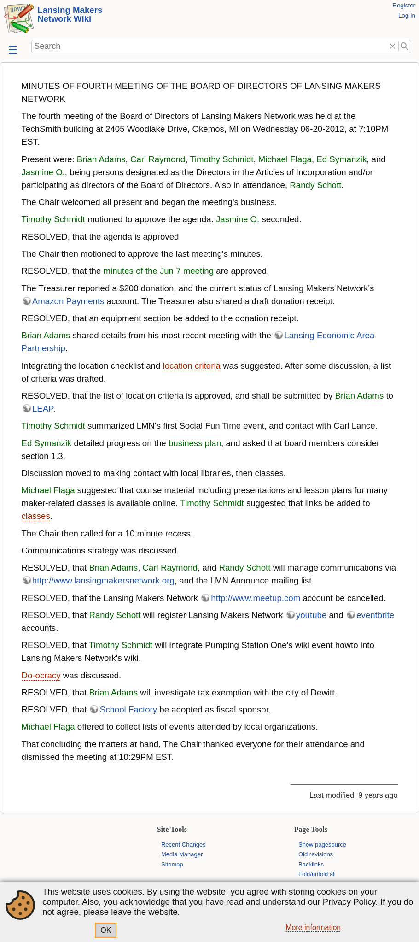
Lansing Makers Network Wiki (69, 14)
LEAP (42, 408)
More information (313, 927)
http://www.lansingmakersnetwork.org (103, 580)
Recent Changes (183, 844)
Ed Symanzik (341, 159)
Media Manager (182, 854)
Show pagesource (322, 844)
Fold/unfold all (317, 874)
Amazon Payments (68, 301)
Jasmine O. (43, 172)
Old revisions (315, 854)
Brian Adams (101, 159)
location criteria (191, 366)
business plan (195, 443)
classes (36, 516)
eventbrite (375, 615)
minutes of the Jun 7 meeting (159, 271)
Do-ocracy (41, 675)
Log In (406, 15)
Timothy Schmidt (221, 159)
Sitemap (172, 864)
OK (105, 930)
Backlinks (311, 864)
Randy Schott (315, 185)
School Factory (128, 709)
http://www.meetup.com (255, 598)
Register (403, 5)
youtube (311, 615)
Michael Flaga (285, 159)
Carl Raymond (157, 159)
